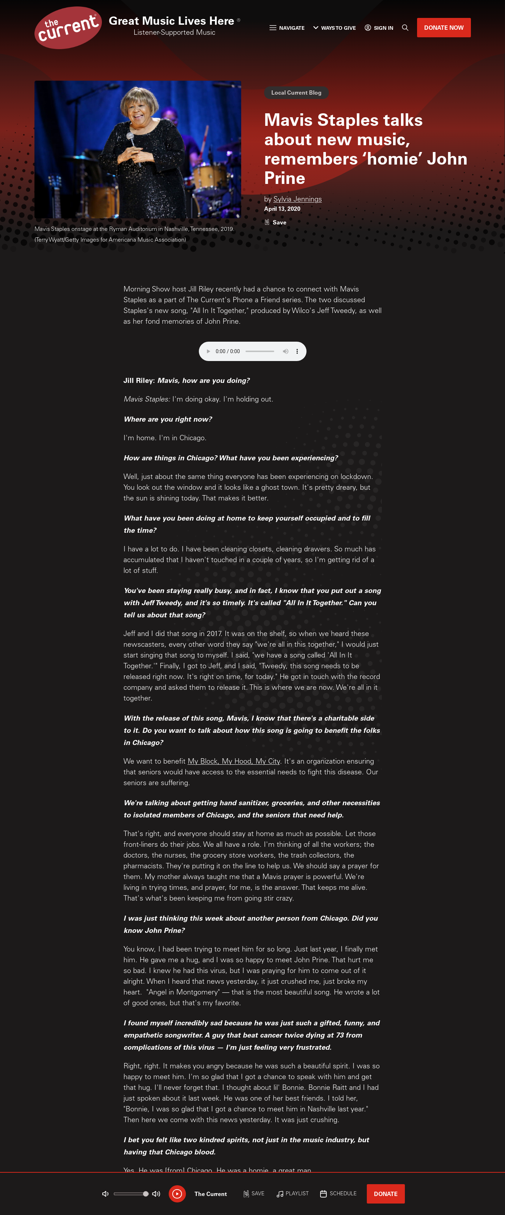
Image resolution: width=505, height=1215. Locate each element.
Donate (386, 1193)
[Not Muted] (105, 1194)
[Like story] (275, 222)
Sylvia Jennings (297, 200)
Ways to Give (334, 27)
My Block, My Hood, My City (234, 762)
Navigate (287, 27)
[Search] (405, 27)
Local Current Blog (296, 92)
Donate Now (444, 27)
